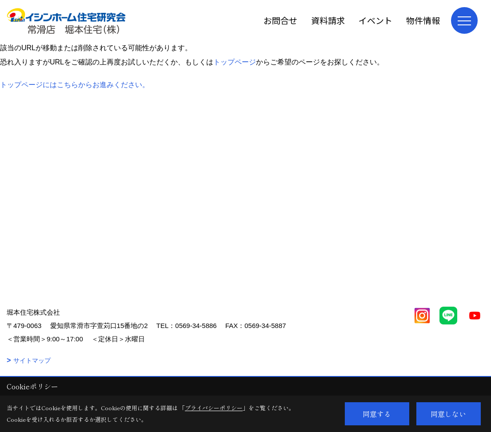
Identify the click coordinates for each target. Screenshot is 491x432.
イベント (375, 20)
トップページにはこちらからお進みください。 (74, 84)
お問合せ (280, 20)
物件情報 (423, 20)
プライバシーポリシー (214, 408)
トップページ (234, 62)
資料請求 (328, 20)
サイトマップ (32, 360)
